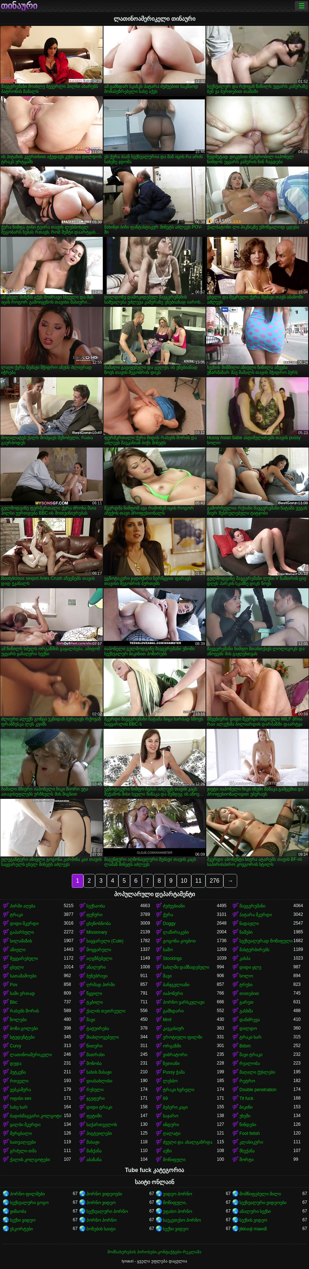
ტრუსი (246, 984)
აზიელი (18, 949)
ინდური (171, 1124)
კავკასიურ (173, 1028)
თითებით (249, 993)
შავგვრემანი (252, 906)
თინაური (19, 6)
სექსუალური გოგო (29, 1202)
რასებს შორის (24, 1011)
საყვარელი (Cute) (105, 941)
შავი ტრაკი (250, 1054)
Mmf (167, 1019)
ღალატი (171, 1133)
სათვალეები (23, 1142)
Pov (13, 984)
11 (198, 881)
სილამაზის (21, 941)
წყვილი (94, 993)
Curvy (15, 1046)
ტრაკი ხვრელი (178, 1089)
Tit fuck (246, 1098)
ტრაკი (16, 914)
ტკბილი (94, 1002)
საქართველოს (101, 1124)
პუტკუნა (18, 1072)
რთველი (19, 1080)
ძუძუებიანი (174, 906)
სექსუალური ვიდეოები (262, 1202)
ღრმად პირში (100, 984)
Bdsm (245, 1046)
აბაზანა (94, 1159)
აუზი (167, 1150)
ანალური (96, 967)
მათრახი (95, 1054)
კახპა (244, 958)
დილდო (248, 1028)
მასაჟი (92, 1142)
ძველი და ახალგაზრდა (187, 1142)
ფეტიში (94, 1115)
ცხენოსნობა (98, 923)
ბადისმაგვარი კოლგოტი (36, 1115)
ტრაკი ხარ (250, 1037)
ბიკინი (246, 1107)
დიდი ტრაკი (99, 1107)
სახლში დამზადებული (186, 967)
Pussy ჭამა (174, 1072)
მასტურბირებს (254, 949)
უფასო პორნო (177, 1211)
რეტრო (247, 1080)
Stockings (172, 958)
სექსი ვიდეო (22, 1220)
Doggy (169, 923)
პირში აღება (22, 906)
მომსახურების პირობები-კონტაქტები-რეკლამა (154, 1252)
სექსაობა (95, 906)
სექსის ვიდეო (253, 1220)
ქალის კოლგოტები (30, 1159)
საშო (168, 949)
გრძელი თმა (23, 1150)
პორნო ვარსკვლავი (183, 1002)
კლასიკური (251, 1142)
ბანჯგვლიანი (176, 984)
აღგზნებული (99, 958)
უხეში (244, 1115)
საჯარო (170, 1115)
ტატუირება (97, 1028)
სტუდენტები (22, 1037)
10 (184, 881)
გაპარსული (22, 932)
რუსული (94, 1089)
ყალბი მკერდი (25, 1124)
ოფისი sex (20, 1098)
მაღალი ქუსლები (257, 1072)
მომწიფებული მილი (260, 1193)
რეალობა (249, 1063)
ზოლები (18, 1019)
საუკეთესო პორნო (182, 1220)
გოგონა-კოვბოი (179, 941)
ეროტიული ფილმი (182, 1037)
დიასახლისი (99, 1080)
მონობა (94, 1063)
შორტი (246, 1159)
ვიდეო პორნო (177, 1193)
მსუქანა (247, 1150)
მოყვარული (98, 949)
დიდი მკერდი (24, 923)
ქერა (168, 914)
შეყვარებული (24, 958)
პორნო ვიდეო (101, 1202)
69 (165, 1098)
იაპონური (173, 993)
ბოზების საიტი (101, 1228)
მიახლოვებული (102, 1037)
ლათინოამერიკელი (31, 1054)
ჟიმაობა (18, 1211)
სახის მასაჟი (99, 1072)
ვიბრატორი (175, 1054)
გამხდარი (173, 1011)
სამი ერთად (22, 993)
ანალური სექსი (255, 1211)
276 (214, 881)
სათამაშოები (23, 976)
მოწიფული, (175, 1202)
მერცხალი (21, 1133)
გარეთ (246, 1002)
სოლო (246, 976)
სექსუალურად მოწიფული (266, 941)
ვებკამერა (20, 1089)
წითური (94, 1046)
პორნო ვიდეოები (104, 1193)
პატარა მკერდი (255, 914)
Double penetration (257, 1089)
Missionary (96, 932)
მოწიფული (174, 1159)
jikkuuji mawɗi (253, 1228)
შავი (167, 976)
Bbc (13, 1002)
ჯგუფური (95, 1098)
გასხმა (246, 1011)
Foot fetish (249, 1133)
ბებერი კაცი (175, 1107)
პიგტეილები (99, 1133)
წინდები (247, 1124)
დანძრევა (249, 1019)
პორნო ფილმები (27, 1193)
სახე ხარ (19, 1107)
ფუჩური (94, 914)
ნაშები (246, 932)
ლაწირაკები (176, 932)
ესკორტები (21, 1228)
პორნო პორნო (101, 1220)
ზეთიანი (171, 1063)
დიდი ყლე (250, 967)
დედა (15, 1063)
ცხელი (17, 967)
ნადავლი (249, 923)
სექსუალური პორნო (107, 1211)
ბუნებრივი (96, 976)
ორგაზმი (172, 1046)
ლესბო (170, 1080)
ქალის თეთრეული (105, 1011)
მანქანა (94, 1150)
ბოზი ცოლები (24, 1028)
